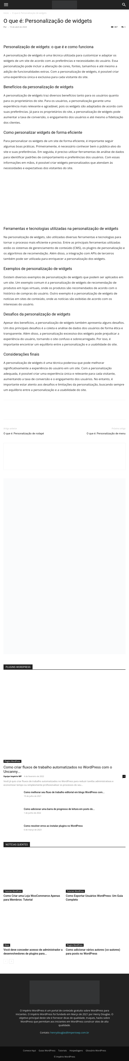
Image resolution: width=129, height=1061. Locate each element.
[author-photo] (64, 463)
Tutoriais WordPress (13, 891)
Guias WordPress (47, 1050)
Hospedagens (76, 1050)
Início (6, 13)
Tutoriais (62, 1050)
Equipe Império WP (13, 776)
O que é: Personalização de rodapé (24, 433)
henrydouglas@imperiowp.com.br (69, 1032)
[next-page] (11, 961)
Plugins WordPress (12, 761)
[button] (6, 4)
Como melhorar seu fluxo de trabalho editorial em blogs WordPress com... (64, 792)
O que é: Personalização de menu (106, 433)
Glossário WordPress (96, 1050)
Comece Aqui (29, 1050)
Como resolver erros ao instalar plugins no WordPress (53, 825)
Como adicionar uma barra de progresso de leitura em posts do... (59, 809)
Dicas (7, 945)
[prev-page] (6, 961)
